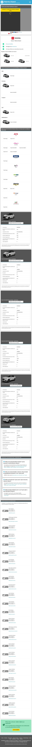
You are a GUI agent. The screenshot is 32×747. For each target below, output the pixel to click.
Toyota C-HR (16, 484)
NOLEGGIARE (19, 466)
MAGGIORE (24, 466)
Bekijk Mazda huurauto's (12, 698)
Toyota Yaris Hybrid (12, 485)
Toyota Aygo (6, 495)
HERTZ (12, 467)
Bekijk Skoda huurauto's (12, 622)
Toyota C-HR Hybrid (22, 484)
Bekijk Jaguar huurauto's (12, 673)
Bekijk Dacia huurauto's (12, 715)
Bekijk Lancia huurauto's (12, 656)
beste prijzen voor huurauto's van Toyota (19, 475)
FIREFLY (5, 467)
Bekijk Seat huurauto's (12, 597)
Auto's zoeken (16, 729)
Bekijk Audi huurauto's (12, 580)
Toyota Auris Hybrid (10, 484)
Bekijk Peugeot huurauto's (13, 555)
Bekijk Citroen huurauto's (12, 529)
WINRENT (8, 467)
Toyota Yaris (6, 485)
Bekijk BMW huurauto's (12, 538)
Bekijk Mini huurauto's (12, 681)
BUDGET (15, 467)
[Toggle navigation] (30, 2)
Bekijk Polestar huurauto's (13, 690)
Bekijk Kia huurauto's (12, 614)
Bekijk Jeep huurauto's (12, 605)
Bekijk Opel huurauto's (12, 546)
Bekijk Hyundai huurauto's (12, 639)
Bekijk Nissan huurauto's (12, 664)
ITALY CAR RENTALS (20, 467)
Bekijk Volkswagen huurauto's (13, 521)
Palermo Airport (12, 2)
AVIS (16, 466)
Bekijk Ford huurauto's (12, 563)
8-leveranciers (14, 46)
